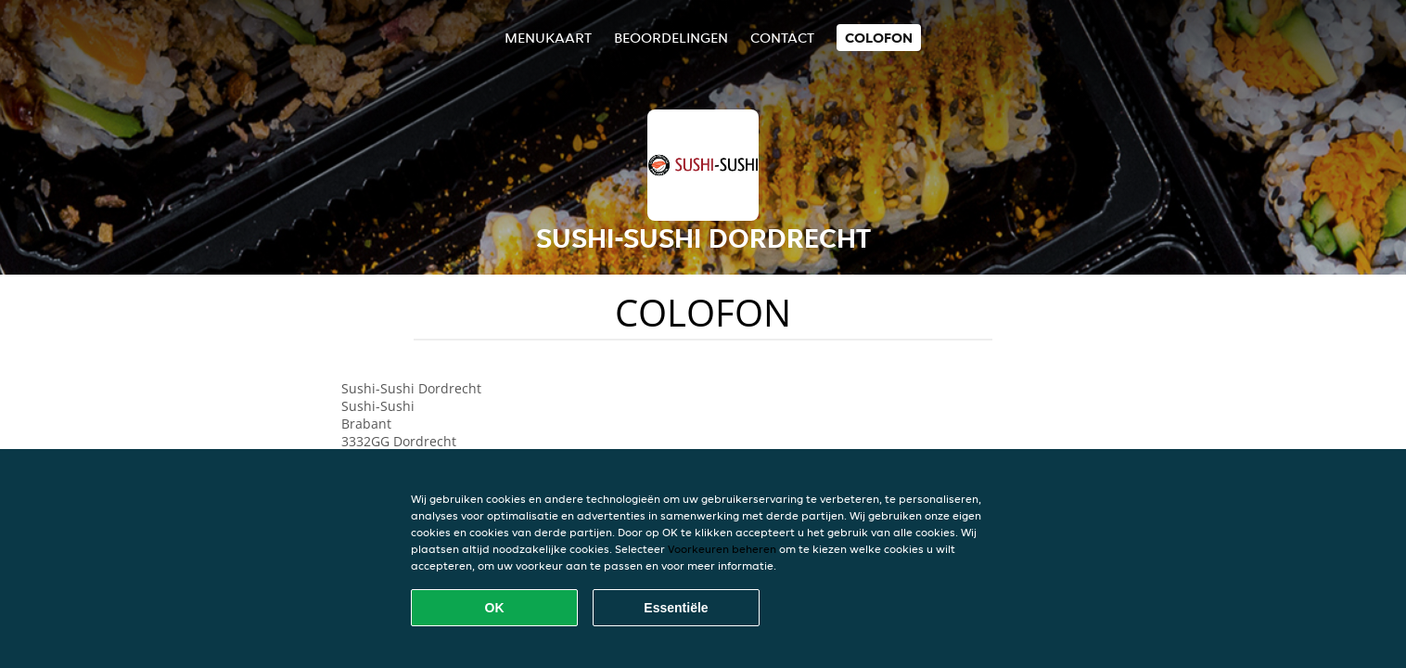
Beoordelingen (671, 37)
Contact (782, 37)
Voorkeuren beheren (722, 549)
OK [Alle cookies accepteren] (495, 607)
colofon (879, 37)
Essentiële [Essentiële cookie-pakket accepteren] (676, 607)
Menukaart (548, 37)
